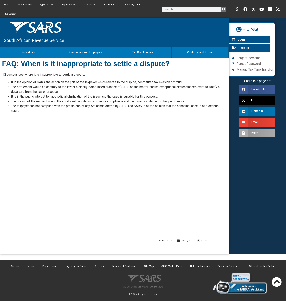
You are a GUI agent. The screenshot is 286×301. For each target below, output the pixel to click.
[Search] (223, 9)
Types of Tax (46, 4)
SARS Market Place (171, 266)
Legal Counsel (68, 4)
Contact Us (90, 4)
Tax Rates (109, 4)
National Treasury (200, 266)
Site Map (149, 266)
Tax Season (10, 13)
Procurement (49, 266)
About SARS (25, 4)
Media (31, 266)
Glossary (99, 266)
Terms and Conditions (124, 266)
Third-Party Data (131, 4)
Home (7, 4)
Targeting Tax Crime (75, 266)
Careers (15, 266)
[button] (257, 89)
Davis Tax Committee (229, 266)
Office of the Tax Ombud (262, 266)
